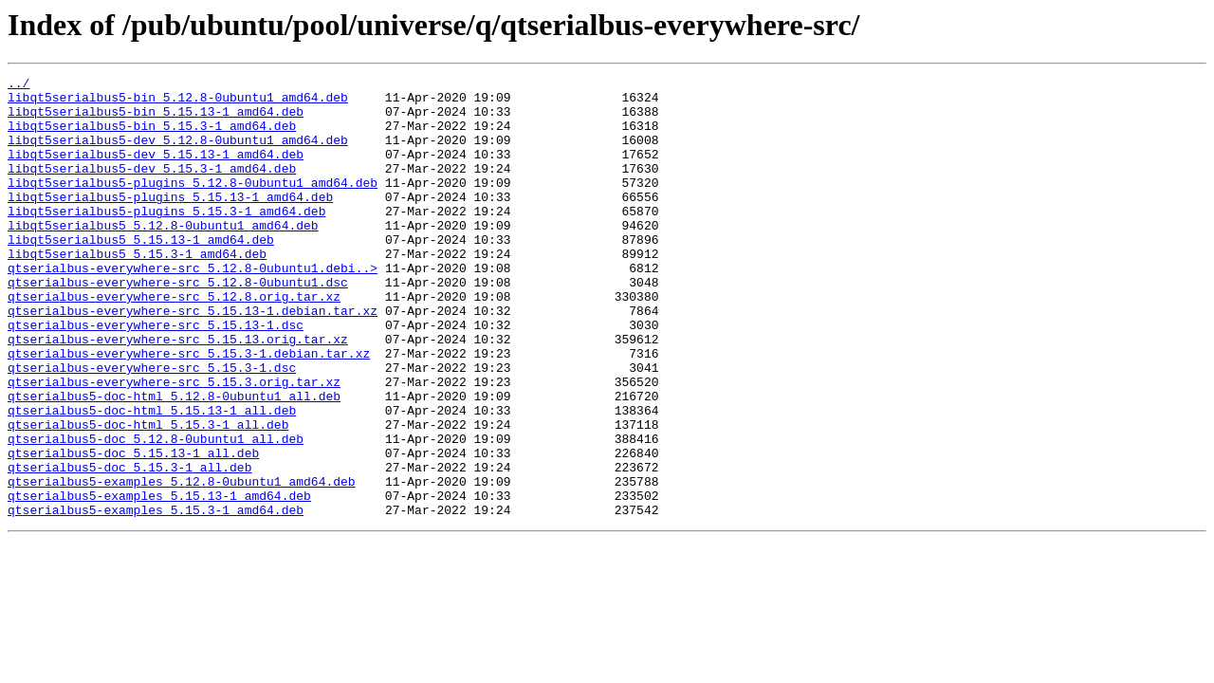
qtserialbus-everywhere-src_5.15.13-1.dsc (156, 375)
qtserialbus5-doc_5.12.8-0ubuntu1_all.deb (156, 512)
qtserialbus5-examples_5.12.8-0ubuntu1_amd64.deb (182, 563)
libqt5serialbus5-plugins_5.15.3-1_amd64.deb (166, 239)
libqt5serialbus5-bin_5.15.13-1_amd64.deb (156, 119)
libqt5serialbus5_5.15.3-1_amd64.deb (137, 290)
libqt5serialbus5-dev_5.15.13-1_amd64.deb (156, 170)
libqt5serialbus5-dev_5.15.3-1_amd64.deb (152, 187)
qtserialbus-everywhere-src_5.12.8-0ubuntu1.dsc (178, 324)
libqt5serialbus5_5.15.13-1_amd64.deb (141, 273)
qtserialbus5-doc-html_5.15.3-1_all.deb (148, 495)
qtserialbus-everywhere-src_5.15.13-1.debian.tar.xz (192, 358)
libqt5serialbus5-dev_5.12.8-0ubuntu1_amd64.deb (178, 153)
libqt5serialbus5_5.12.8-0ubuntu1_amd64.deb (163, 256)
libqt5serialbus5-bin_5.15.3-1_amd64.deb (152, 136)
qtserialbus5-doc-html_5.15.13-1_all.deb (152, 478)
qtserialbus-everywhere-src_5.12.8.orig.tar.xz (174, 341)
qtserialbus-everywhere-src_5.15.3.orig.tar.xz (174, 443)
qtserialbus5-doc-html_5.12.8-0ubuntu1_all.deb (174, 461)
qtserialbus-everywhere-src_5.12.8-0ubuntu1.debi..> (192, 307)
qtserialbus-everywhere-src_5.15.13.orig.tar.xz (178, 392)
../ (18, 85)
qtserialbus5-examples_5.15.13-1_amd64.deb (159, 580)
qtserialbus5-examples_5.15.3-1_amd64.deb (156, 597)
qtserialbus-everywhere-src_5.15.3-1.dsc (152, 426)
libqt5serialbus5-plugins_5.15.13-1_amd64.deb (170, 222)
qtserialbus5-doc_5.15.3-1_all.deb (129, 546)
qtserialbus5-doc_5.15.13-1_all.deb (133, 529)
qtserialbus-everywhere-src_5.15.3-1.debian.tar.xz (189, 409)
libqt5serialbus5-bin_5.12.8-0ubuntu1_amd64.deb (178, 102)
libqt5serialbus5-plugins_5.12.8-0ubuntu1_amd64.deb (192, 204)
